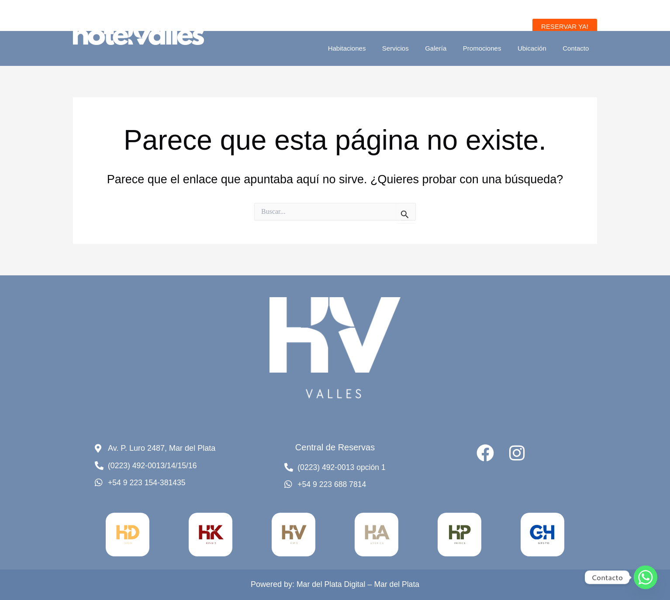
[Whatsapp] (645, 577)
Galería (447, 48)
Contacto (577, 48)
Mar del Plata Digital (330, 584)
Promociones (490, 48)
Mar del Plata (397, 584)
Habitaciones (365, 48)
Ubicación (536, 48)
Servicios (410, 48)
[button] (564, 26)
